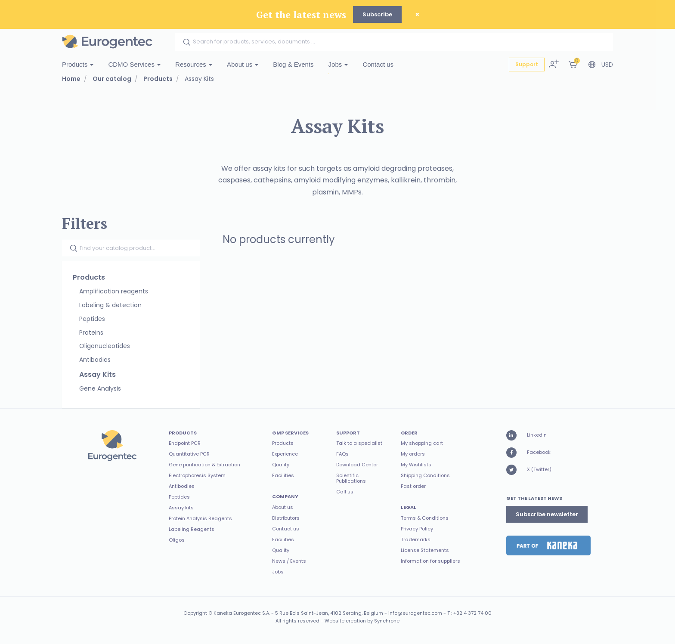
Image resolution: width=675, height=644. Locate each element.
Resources (193, 64)
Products (77, 64)
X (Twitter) (528, 470)
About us (242, 64)
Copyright (195, 613)
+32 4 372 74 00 (472, 613)
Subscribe (377, 14)
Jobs (338, 64)
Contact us (377, 64)
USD (607, 65)
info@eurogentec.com (415, 613)
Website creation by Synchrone (362, 620)
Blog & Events (293, 64)
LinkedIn (526, 435)
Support (526, 64)
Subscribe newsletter (547, 514)
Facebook (528, 452)
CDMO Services (134, 64)
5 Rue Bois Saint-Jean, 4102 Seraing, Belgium (329, 613)
